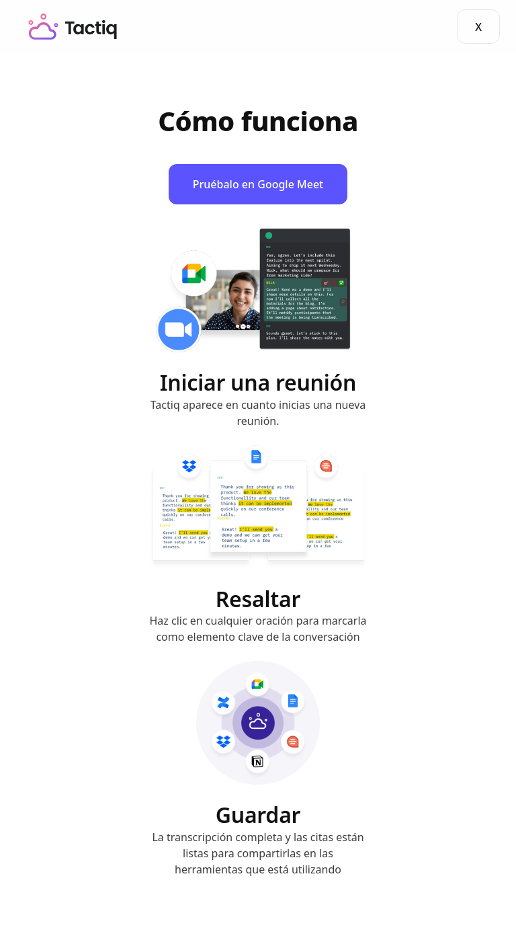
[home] (73, 26)
